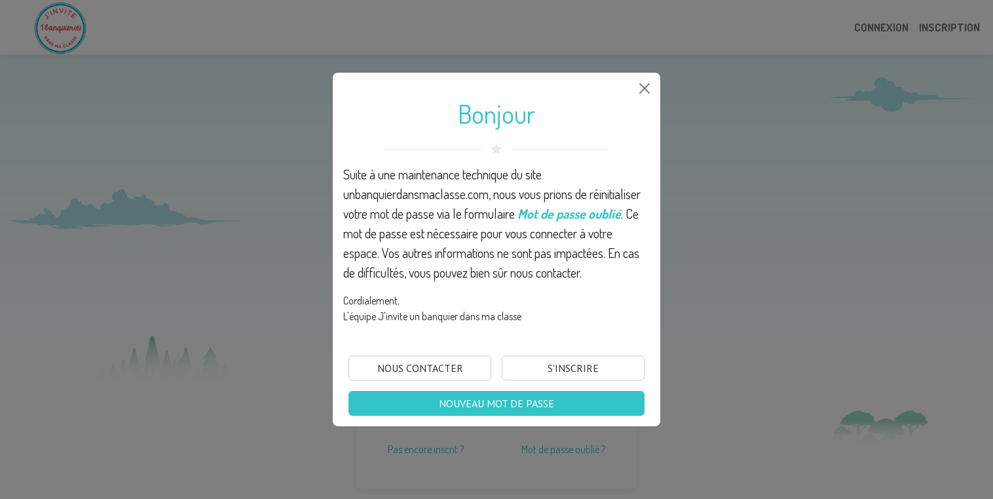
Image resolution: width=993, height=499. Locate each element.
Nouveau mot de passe (496, 403)
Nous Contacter (420, 368)
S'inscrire (573, 368)
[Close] (644, 88)
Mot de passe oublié (569, 213)
